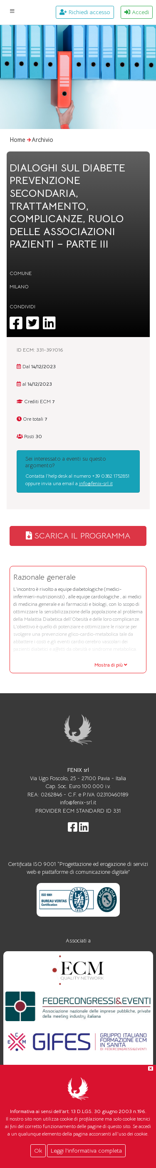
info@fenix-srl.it (96, 483)
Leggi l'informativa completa (86, 1150)
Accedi (136, 12)
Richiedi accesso (84, 12)
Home (17, 140)
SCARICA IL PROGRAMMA (78, 536)
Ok (38, 1150)
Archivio (42, 140)
